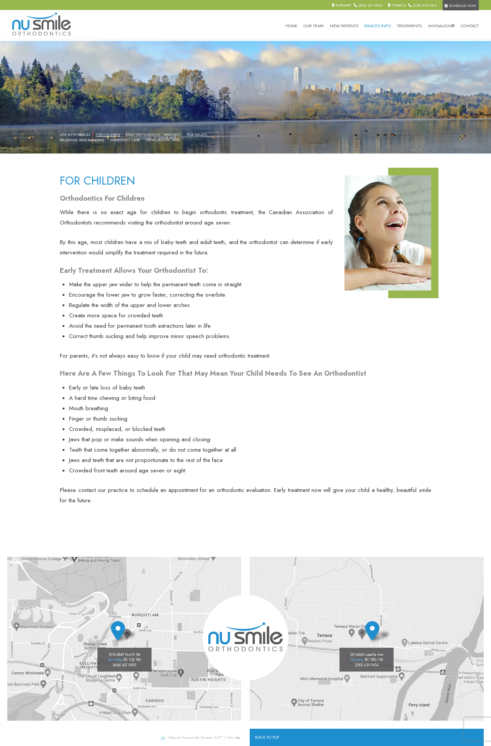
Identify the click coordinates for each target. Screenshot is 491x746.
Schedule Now (460, 5)
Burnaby (341, 5)
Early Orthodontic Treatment (153, 134)
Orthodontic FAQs (162, 139)
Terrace (397, 5)
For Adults (197, 134)
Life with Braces (75, 134)
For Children (108, 134)
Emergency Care (125, 139)
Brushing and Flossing (82, 139)
